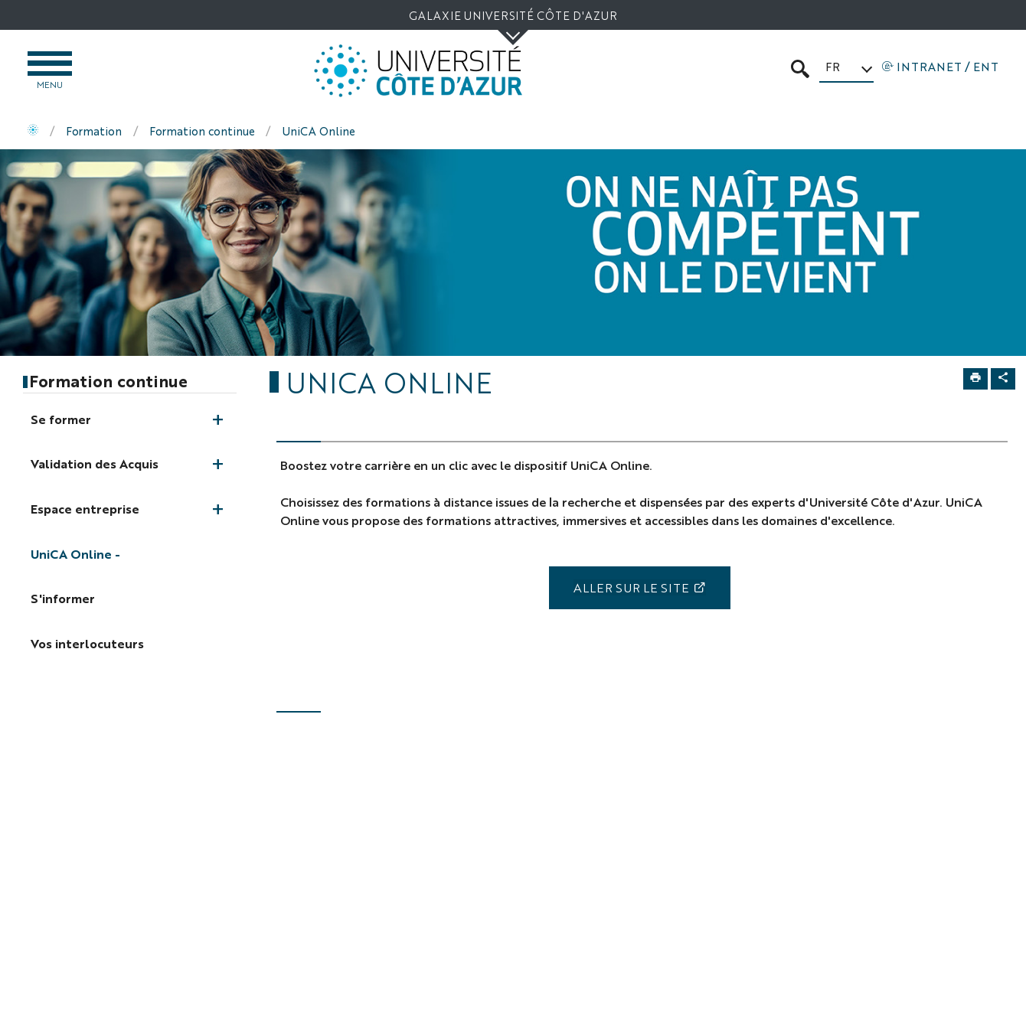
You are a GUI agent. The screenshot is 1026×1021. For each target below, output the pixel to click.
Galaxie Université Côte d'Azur (513, 15)
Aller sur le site (631, 587)
